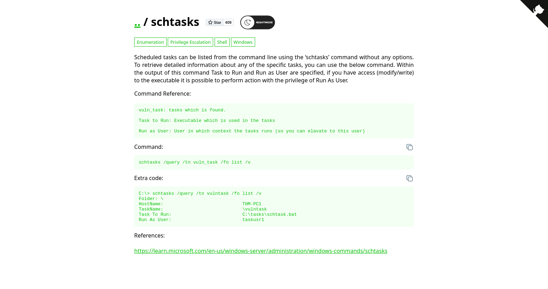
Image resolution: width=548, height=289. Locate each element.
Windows (243, 42)
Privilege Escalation (190, 42)
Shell (222, 42)
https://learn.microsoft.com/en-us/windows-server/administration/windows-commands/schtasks (260, 263)
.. (137, 21)
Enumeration (150, 42)
